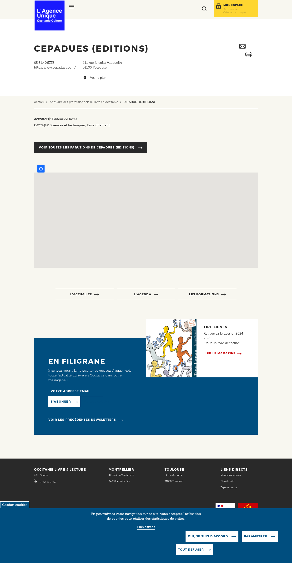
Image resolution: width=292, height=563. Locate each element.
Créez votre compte (234, 12)
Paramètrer (256, 536)
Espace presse (229, 487)
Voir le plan (98, 77)
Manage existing (97, 402)
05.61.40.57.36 (44, 63)
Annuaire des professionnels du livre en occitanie (84, 102)
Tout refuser (191, 549)
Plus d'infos (146, 527)
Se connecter (230, 9)
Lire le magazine (220, 353)
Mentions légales (231, 475)
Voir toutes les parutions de (87, 147)
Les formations (204, 294)
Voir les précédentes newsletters (82, 419)
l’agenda (142, 294)
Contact (45, 475)
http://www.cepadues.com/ (55, 67)
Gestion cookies (14, 505)
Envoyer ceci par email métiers (248, 46)
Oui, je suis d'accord (208, 536)
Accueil (39, 102)
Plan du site (227, 481)
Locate (41, 169)
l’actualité (81, 294)
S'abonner (61, 401)
